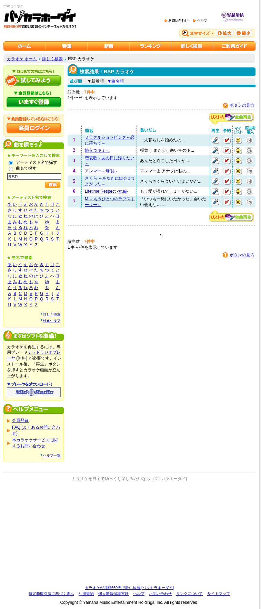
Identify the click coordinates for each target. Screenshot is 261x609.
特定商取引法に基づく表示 (51, 593)
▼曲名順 (115, 81)
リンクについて (189, 593)
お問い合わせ (160, 593)
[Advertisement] (129, 533)
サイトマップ (218, 593)
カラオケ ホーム (22, 58)
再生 (215, 140)
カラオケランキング (150, 46)
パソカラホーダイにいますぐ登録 (34, 102)
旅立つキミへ (97, 150)
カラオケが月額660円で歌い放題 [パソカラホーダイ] (129, 588)
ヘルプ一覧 (51, 455)
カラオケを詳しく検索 (192, 46)
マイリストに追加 (238, 140)
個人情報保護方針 (113, 593)
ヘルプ (138, 593)
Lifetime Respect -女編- (106, 191)
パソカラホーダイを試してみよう (34, 80)
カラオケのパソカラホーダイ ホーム (24, 46)
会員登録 (20, 420)
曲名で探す (26, 168)
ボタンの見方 (242, 105)
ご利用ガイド (234, 46)
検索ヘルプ (51, 320)
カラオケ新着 (109, 46)
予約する (227, 140)
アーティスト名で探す (36, 162)
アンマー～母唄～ (101, 171)
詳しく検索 (52, 58)
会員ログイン (34, 128)
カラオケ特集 (67, 46)
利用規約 (86, 593)
